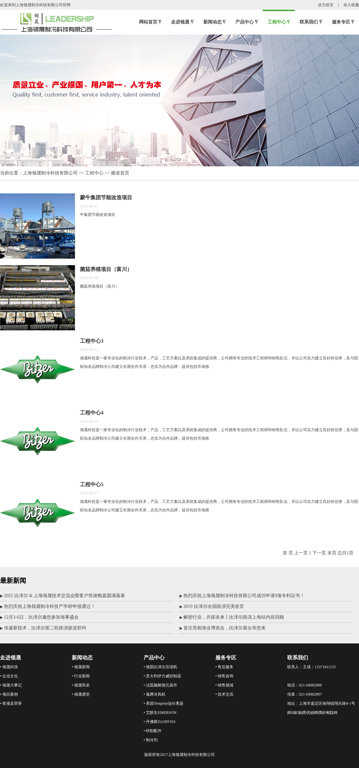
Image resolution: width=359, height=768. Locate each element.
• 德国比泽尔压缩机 (160, 667)
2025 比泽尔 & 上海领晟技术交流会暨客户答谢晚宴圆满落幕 (64, 595)
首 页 (288, 552)
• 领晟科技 (9, 667)
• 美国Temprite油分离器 (163, 703)
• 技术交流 (224, 694)
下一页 (319, 552)
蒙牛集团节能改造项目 (106, 197)
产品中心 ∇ (246, 22)
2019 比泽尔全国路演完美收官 (213, 606)
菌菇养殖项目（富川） (106, 269)
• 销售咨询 (224, 676)
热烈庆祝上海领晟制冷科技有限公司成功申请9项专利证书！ (243, 595)
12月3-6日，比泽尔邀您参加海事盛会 (41, 617)
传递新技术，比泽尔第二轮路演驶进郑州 (45, 627)
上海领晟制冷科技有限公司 (50, 173)
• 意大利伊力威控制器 (162, 676)
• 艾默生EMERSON (160, 712)
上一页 (301, 552)
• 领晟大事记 (11, 685)
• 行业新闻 (81, 676)
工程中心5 (91, 484)
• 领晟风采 (81, 685)
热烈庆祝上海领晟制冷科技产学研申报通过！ (49, 606)
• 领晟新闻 (81, 667)
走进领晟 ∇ (182, 22)
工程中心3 (91, 341)
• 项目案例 (9, 694)
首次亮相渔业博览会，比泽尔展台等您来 (224, 627)
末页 (331, 552)
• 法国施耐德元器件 (160, 685)
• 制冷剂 (151, 740)
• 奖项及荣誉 (11, 703)
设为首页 (326, 5)
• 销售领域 (224, 685)
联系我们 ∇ (311, 22)
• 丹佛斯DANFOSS (160, 721)
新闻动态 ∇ (214, 22)
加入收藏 (351, 5)
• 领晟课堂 (81, 694)
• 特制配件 (153, 731)
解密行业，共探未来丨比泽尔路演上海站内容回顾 (233, 617)
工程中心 (94, 173)
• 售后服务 (224, 667)
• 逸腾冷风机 (154, 694)
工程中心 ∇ (279, 22)
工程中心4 (91, 412)
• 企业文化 (9, 676)
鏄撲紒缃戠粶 (325, 712)
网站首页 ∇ (150, 22)
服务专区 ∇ (343, 22)
